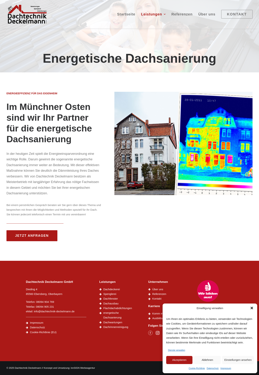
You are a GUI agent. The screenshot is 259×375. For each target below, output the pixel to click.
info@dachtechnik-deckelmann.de (54, 311)
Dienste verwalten (176, 350)
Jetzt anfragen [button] (32, 235)
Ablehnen (207, 359)
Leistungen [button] (153, 16)
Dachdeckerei (111, 289)
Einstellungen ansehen (238, 359)
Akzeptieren (179, 359)
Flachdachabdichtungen (117, 308)
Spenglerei (109, 293)
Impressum (226, 368)
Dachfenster (110, 298)
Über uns (206, 16)
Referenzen (182, 16)
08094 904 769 (45, 301)
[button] (252, 308)
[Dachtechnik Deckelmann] (28, 15)
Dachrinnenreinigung (115, 326)
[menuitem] (127, 15)
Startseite (126, 16)
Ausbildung (159, 318)
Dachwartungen (112, 322)
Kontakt (157, 298)
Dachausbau (111, 303)
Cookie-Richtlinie (197, 368)
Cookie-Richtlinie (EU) (43, 332)
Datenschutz (213, 368)
